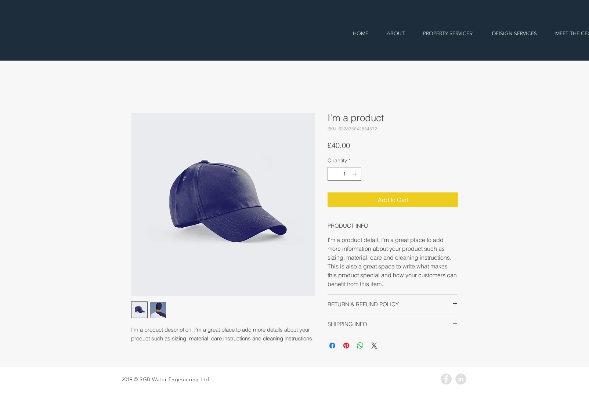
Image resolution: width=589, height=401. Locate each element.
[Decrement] (333, 173)
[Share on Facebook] (332, 345)
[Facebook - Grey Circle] (446, 378)
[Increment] (355, 173)
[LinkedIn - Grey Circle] (460, 378)
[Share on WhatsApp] (360, 345)
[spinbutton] (344, 173)
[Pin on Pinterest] (346, 345)
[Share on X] (374, 345)
